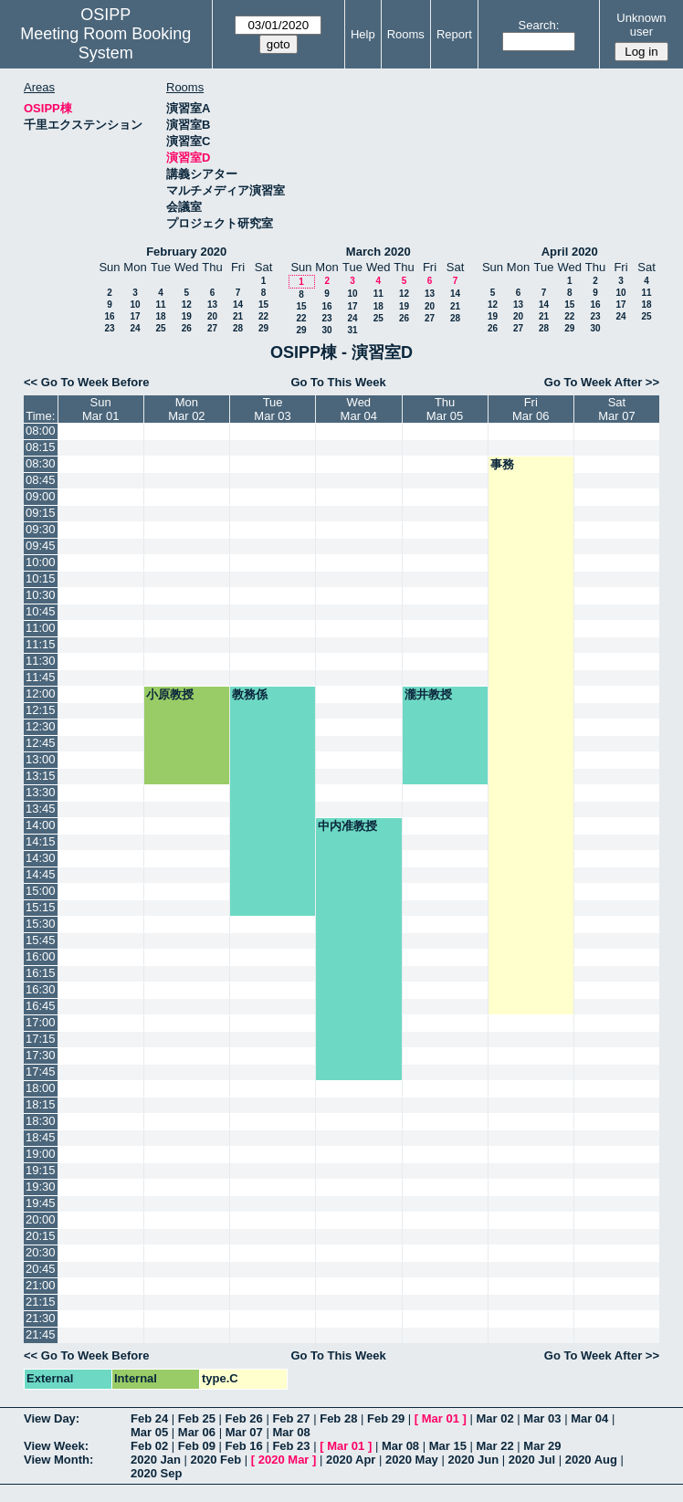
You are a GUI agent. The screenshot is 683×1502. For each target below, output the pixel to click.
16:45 (41, 1006)
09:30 (41, 529)
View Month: (58, 1459)
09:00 (41, 496)
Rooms (406, 34)
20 (212, 316)
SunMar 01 (100, 409)
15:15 (41, 907)
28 (238, 328)
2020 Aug (591, 1459)
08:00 (41, 430)
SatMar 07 (616, 409)
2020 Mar (284, 1459)
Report (454, 34)
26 (187, 328)
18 (160, 316)
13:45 (41, 808)
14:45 (41, 874)
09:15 (41, 513)
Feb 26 (244, 1418)
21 (238, 316)
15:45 (41, 940)
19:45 (41, 1203)
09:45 (41, 545)
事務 (502, 464)
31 (352, 330)
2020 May (411, 1459)
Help (363, 34)
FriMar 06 (530, 409)
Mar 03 (542, 1418)
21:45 (41, 1334)
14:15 (41, 841)
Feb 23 (291, 1446)
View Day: (51, 1418)
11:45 (41, 677)
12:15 (41, 710)
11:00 (41, 628)
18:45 (41, 1137)
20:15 (41, 1236)
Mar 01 (440, 1418)
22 (263, 316)
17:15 (41, 1038)
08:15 (41, 447)
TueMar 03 (272, 409)
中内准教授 (347, 826)
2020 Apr (350, 1459)
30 (326, 330)
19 (187, 316)
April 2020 (569, 251)
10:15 (41, 578)
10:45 (41, 611)
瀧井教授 (428, 694)
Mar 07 (244, 1432)
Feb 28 (338, 1418)
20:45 (41, 1269)
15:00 (41, 891)
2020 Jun (473, 1459)
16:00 (41, 956)
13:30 (41, 792)
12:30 (41, 726)
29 (263, 328)
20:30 (41, 1252)
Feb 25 (196, 1418)
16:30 (41, 989)
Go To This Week (337, 382)
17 (135, 316)
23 (109, 328)
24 (135, 328)
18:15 (41, 1104)
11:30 (41, 660)
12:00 (41, 693)
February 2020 (186, 251)
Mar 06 (196, 1432)
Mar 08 (291, 1432)
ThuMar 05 (444, 409)
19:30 (41, 1186)
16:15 (41, 973)
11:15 (41, 644)
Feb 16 (244, 1446)
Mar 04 (589, 1418)
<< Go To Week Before (87, 382)
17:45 (41, 1071)
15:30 (41, 923)
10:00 (41, 562)
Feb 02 (149, 1446)
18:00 (41, 1088)
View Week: (56, 1446)
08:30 (41, 463)
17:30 (41, 1055)
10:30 (41, 595)
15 (263, 304)
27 (212, 328)
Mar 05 (149, 1432)
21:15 (41, 1301)
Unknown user (641, 24)
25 (160, 328)
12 (187, 304)
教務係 (250, 694)
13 (212, 304)
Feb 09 (196, 1446)
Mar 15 (448, 1446)
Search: (539, 25)
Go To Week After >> (601, 382)
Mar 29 (542, 1446)
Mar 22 (495, 1446)
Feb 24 (149, 1418)
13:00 (41, 759)
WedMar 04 (359, 409)
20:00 (41, 1219)
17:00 (41, 1022)
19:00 (41, 1154)
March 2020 (378, 251)
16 (109, 316)
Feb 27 (291, 1418)
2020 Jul (532, 1459)
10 (135, 304)
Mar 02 (495, 1418)
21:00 (41, 1285)
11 (160, 304)
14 (238, 304)
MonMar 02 (186, 409)
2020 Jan (156, 1459)
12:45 (41, 743)
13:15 (41, 776)
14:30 (41, 858)
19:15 (41, 1170)
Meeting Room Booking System (105, 43)
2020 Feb (216, 1459)
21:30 (41, 1318)
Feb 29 (386, 1418)
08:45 (41, 480)
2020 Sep (156, 1473)
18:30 (41, 1121)
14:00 (41, 825)
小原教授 (170, 694)
